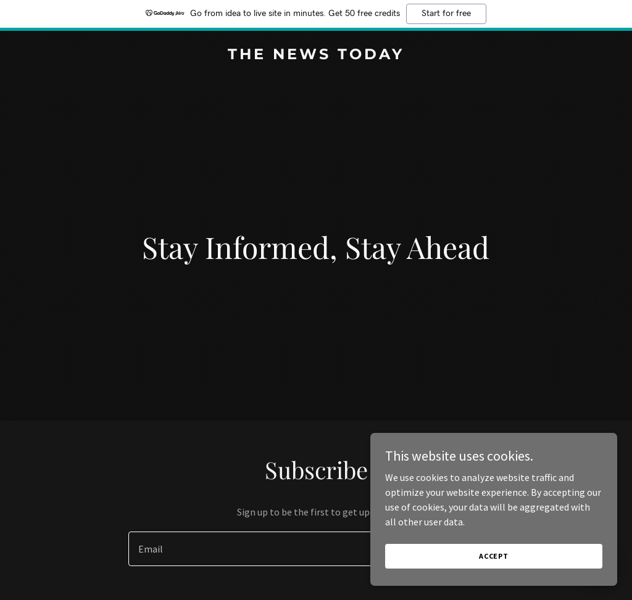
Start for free (446, 13)
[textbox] (270, 549)
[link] (316, 55)
